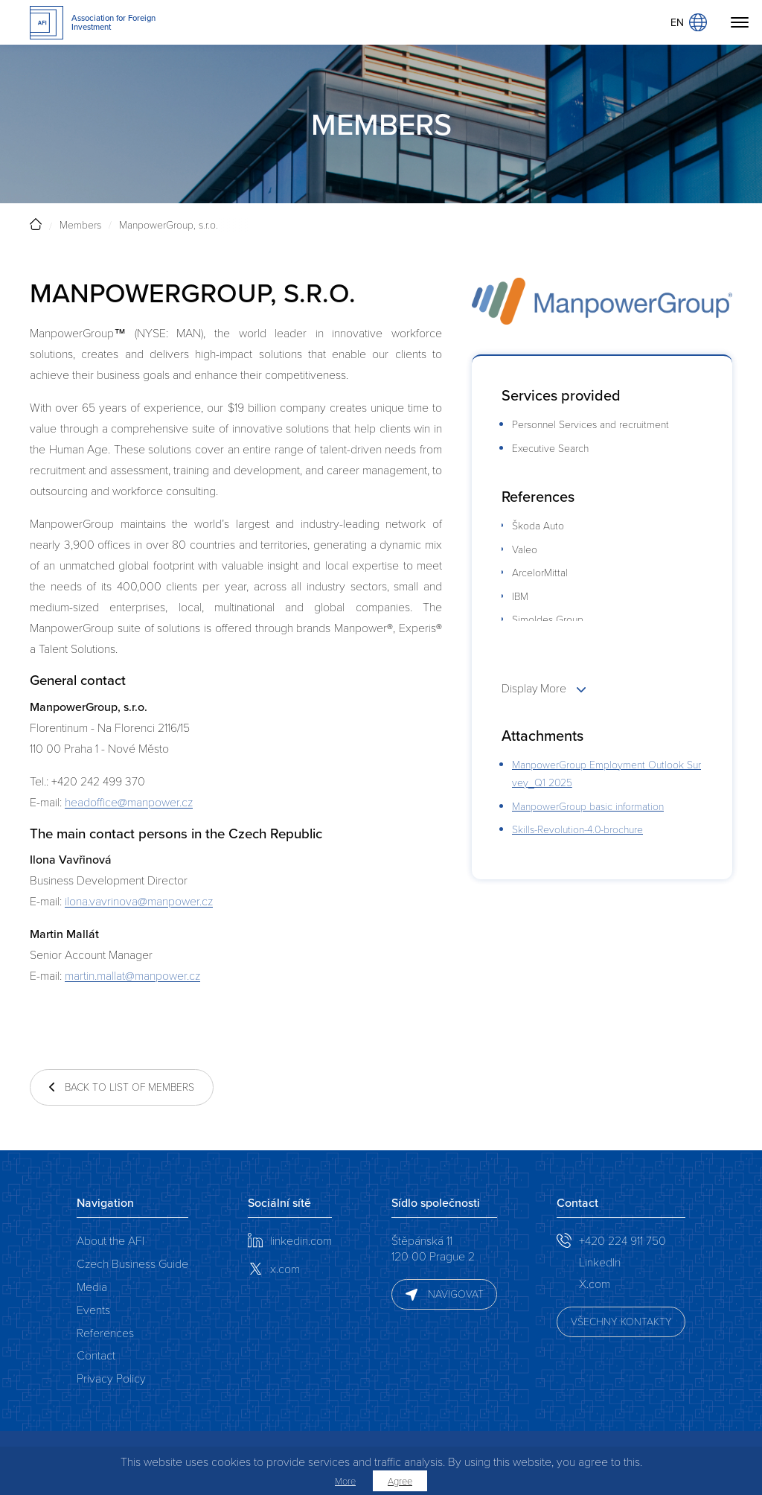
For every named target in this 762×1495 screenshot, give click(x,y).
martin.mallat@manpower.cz (132, 975)
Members (80, 224)
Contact (96, 1354)
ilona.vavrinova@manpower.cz (139, 900)
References (105, 1332)
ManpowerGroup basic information (588, 806)
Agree (400, 1481)
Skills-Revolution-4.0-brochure (577, 829)
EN (688, 22)
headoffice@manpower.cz (129, 801)
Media (92, 1286)
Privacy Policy (111, 1378)
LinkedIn (600, 1261)
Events (93, 1309)
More (345, 1481)
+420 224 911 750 (622, 1240)
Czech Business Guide (132, 1263)
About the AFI (110, 1240)
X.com (594, 1283)
